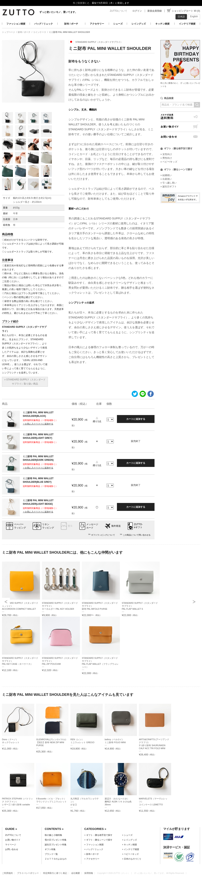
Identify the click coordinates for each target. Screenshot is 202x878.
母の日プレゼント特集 (55, 840)
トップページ (8, 32)
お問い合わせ (180, 137)
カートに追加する (135, 419)
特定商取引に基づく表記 (55, 873)
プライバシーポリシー (28, 873)
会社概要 (75, 873)
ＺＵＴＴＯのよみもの (55, 859)
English (194, 16)
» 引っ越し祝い (168, 182)
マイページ (10, 844)
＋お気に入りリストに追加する (38, 424)
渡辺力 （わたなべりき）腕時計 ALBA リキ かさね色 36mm (118, 801)
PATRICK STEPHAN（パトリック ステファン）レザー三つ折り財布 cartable (17, 801)
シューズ (118, 23)
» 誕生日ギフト (168, 186)
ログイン (137, 11)
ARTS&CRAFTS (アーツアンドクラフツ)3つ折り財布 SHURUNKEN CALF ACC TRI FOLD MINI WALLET (154, 745)
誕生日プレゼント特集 (55, 844)
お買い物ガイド (180, 127)
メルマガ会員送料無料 (180, 116)
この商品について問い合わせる (137, 535)
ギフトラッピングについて (103, 535)
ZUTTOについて (118, 11)
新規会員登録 (154, 11)
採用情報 (88, 873)
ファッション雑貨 (15, 23)
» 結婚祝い (166, 175)
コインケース (39, 32)
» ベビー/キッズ (168, 161)
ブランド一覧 (51, 854)
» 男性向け (166, 158)
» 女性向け (166, 154)
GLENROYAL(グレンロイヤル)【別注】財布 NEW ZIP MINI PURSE (51, 742)
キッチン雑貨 (162, 23)
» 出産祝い (166, 179)
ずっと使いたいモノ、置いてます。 (58, 12)
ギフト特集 (50, 849)
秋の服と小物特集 (53, 835)
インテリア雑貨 (187, 23)
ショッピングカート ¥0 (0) (186, 11)
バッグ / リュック (43, 23)
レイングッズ (139, 23)
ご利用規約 (7, 873)
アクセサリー (97, 23)
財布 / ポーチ (71, 23)
